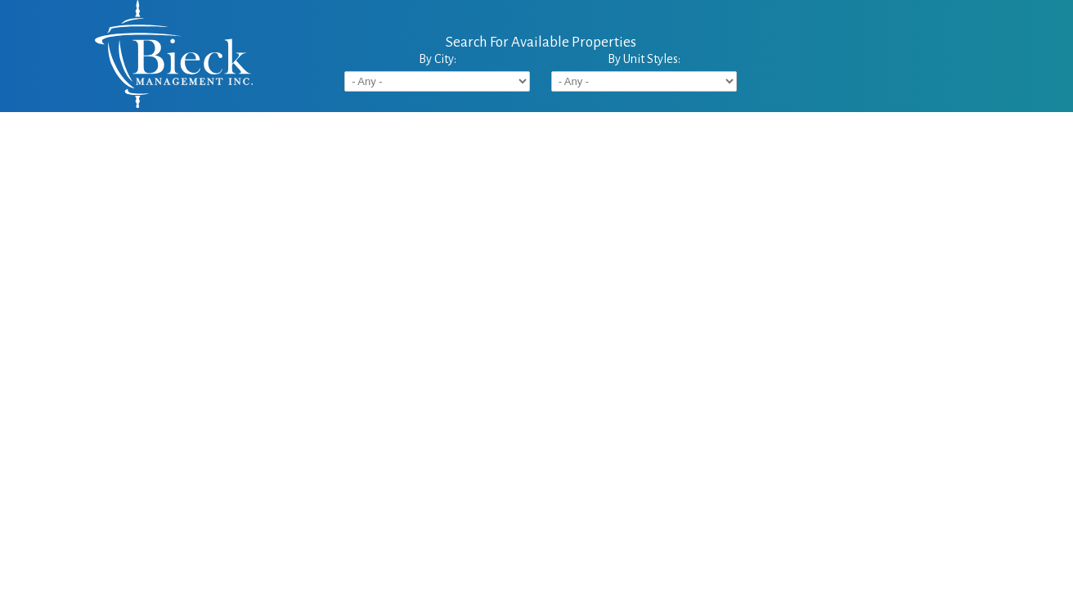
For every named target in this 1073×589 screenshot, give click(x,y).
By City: (437, 58)
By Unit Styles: (644, 58)
